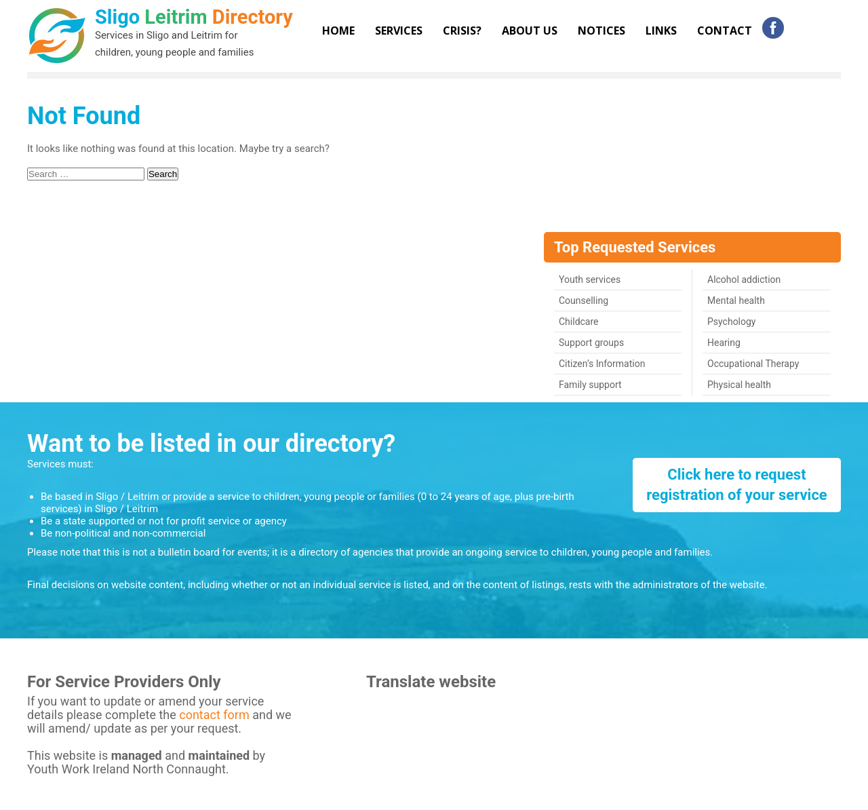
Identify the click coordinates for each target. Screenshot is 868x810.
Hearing (724, 342)
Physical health (739, 384)
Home (338, 30)
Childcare (579, 321)
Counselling (583, 300)
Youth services (589, 279)
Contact (724, 30)
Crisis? (462, 30)
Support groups (591, 342)
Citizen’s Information (602, 363)
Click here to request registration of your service (736, 484)
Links (661, 30)
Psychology (731, 321)
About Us (529, 30)
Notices (601, 30)
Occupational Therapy (753, 363)
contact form (215, 715)
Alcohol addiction (744, 279)
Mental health (736, 300)
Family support (590, 384)
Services (398, 30)
